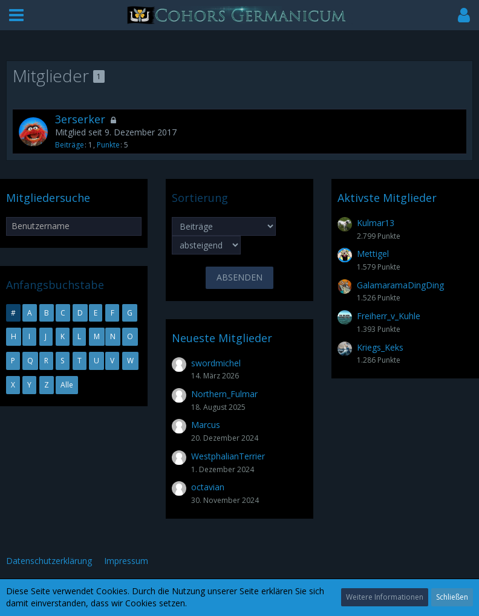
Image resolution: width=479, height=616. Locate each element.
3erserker (80, 119)
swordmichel (216, 363)
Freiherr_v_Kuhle (388, 316)
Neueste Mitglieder (222, 338)
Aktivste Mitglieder (387, 197)
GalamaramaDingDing (400, 285)
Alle (66, 385)
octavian (207, 487)
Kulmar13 (375, 223)
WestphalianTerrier (228, 456)
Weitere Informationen (384, 597)
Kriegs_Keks (380, 347)
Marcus (205, 424)
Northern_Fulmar (224, 394)
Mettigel (373, 253)
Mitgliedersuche (48, 197)
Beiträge (69, 145)
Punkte (108, 145)
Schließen (452, 597)
